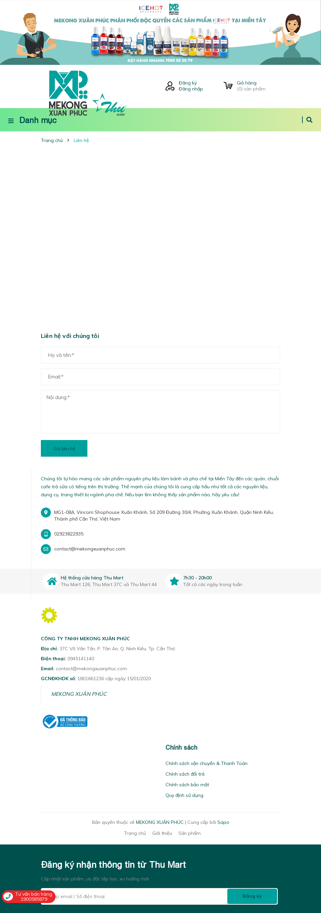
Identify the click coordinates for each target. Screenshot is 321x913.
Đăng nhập (191, 89)
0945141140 (80, 659)
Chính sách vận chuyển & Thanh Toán (206, 763)
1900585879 (34, 899)
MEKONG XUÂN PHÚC (79, 693)
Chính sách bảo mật (187, 785)
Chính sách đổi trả (184, 774)
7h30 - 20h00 (197, 578)
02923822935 (68, 534)
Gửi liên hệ (64, 449)
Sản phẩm (189, 833)
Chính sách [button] (181, 747)
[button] (43, 747)
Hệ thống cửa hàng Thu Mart (92, 578)
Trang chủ (135, 833)
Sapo (223, 822)
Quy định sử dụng (184, 795)
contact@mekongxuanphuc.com (89, 549)
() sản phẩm (258, 86)
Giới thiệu (162, 833)
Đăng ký (188, 83)
